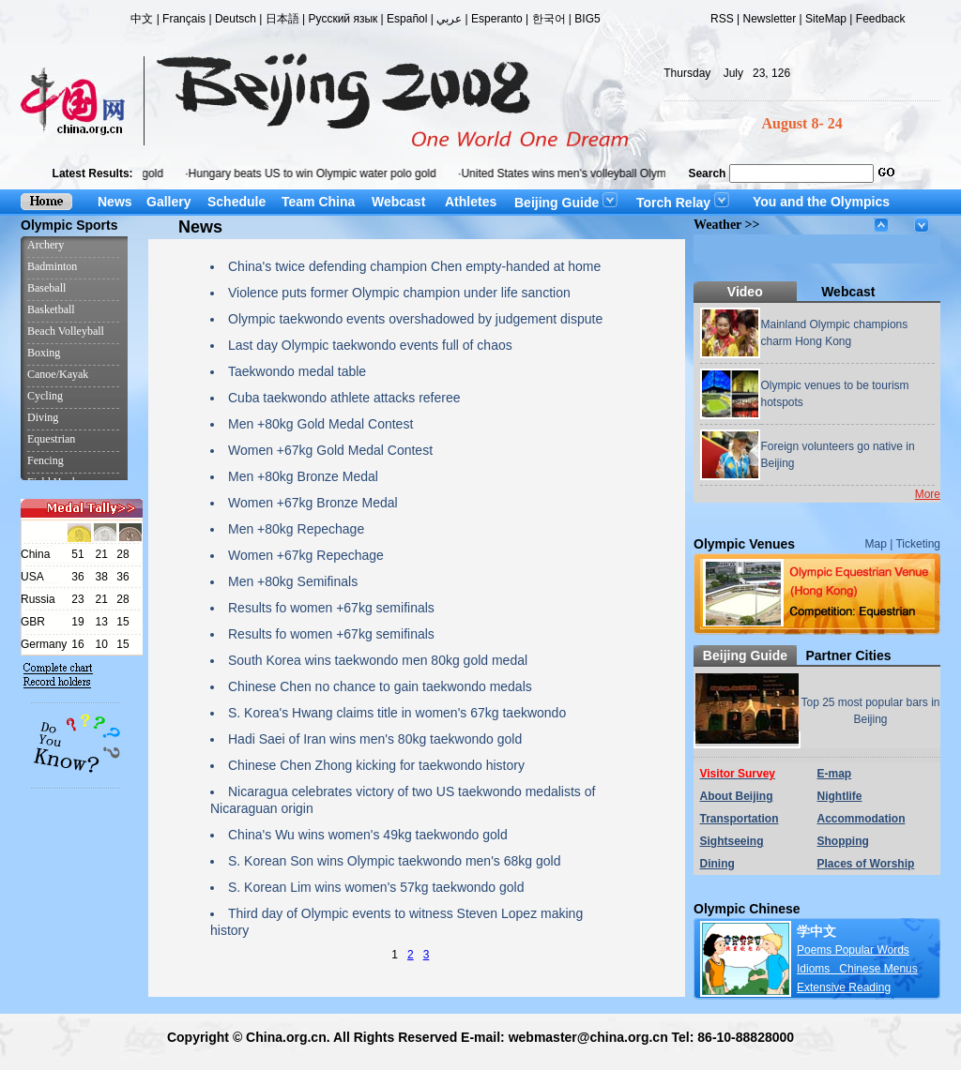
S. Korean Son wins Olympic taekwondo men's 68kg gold (394, 860)
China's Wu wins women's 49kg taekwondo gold (368, 834)
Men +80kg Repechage (296, 528)
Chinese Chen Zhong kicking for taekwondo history (376, 765)
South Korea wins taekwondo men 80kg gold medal (377, 660)
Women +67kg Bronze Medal (313, 502)
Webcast (398, 201)
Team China (318, 201)
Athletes (470, 201)
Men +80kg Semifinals (293, 581)
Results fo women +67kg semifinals (331, 607)
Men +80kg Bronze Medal (303, 476)
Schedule (236, 201)
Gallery (168, 201)
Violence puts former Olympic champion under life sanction (399, 292)
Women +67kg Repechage (306, 555)
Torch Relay (682, 202)
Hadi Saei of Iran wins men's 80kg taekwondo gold (375, 738)
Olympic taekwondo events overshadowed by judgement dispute (415, 318)
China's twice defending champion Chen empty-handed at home (414, 266)
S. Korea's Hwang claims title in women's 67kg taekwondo (397, 712)
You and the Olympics (821, 201)
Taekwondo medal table (297, 371)
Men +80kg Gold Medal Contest (320, 423)
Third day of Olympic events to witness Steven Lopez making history (396, 922)
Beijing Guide (566, 202)
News (115, 201)
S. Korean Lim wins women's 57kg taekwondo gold (376, 887)
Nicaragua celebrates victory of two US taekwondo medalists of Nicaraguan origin (402, 800)
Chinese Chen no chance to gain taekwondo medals (380, 686)
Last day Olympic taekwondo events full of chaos (370, 345)
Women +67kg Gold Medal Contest (330, 450)
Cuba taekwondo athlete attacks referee (344, 397)
